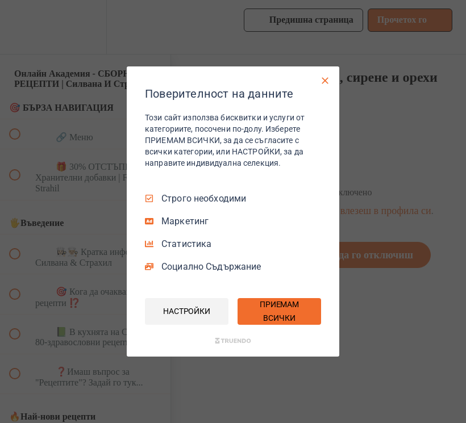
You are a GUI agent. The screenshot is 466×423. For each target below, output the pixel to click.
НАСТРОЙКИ (186, 311)
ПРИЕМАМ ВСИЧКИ (279, 311)
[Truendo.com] (233, 340)
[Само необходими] (325, 80)
